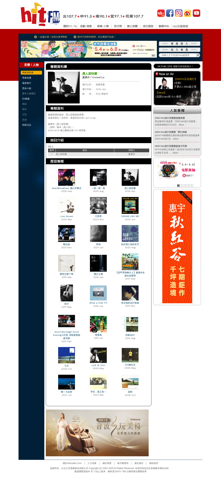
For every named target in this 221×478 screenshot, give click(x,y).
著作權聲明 (122, 463)
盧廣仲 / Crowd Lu (93, 77)
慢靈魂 (98, 335)
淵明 (130, 392)
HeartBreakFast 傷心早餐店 (66, 188)
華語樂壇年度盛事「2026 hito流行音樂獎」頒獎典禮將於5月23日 (176, 121)
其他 (24, 119)
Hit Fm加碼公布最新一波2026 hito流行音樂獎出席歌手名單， (177, 149)
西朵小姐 (26, 88)
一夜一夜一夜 (98, 188)
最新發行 (26, 83)
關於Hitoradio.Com (72, 463)
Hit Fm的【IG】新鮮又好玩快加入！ (176, 66)
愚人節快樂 (130, 188)
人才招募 (92, 463)
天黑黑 (98, 216)
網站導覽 (106, 463)
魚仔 (66, 304)
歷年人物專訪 (29, 93)
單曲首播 (26, 78)
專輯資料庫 (27, 72)
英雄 (98, 244)
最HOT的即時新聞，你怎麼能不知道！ (96, 37)
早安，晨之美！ (98, 391)
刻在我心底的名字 (130, 244)
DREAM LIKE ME (130, 216)
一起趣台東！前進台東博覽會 (52, 37)
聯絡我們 (153, 463)
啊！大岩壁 (66, 392)
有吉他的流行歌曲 (130, 303)
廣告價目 (138, 463)
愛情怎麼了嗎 (66, 274)
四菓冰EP (130, 335)
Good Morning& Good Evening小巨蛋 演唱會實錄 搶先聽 (66, 335)
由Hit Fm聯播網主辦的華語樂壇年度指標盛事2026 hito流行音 (177, 135)
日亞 (24, 114)
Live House (66, 216)
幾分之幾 (98, 274)
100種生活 (130, 365)
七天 (66, 365)
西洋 (24, 109)
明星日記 (26, 125)
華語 (24, 104)
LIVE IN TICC (98, 365)
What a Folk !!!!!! (98, 303)
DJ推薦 (26, 98)
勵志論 (66, 244)
